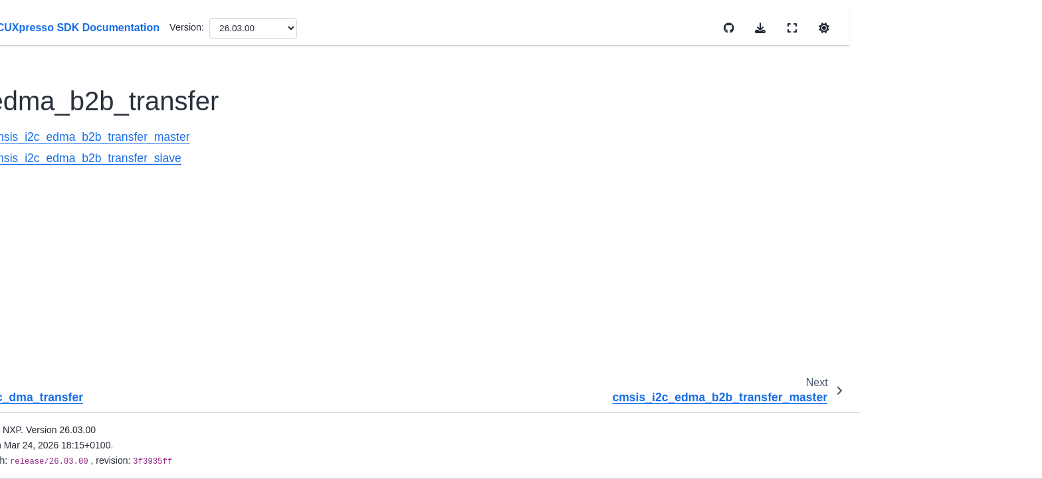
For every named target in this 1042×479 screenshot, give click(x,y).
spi (98, 399)
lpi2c (102, 336)
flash (102, 24)
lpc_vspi (109, 315)
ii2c (99, 251)
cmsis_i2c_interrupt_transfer (162, 193)
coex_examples (114, 462)
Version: (502, 27)
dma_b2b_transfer (141, 87)
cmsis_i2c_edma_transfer (156, 151)
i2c (98, 67)
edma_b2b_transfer (146, 130)
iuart (101, 272)
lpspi (102, 356)
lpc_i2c (107, 293)
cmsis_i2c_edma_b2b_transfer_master (405, 137)
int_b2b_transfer (136, 172)
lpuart (104, 378)
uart (100, 420)
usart (102, 441)
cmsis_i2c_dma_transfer (154, 109)
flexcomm (112, 46)
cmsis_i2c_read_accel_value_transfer (166, 222)
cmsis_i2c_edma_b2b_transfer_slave (400, 158)
